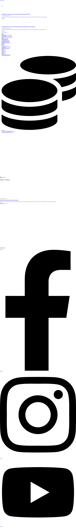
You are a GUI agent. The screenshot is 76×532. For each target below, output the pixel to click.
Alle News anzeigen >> (5, 32)
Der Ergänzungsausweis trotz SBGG (6, 42)
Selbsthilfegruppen (4, 35)
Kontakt (3, 50)
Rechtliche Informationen (5, 39)
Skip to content (2, 0)
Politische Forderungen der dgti (6, 55)
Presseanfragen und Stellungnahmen (6, 54)
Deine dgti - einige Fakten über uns (6, 46)
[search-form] (3, 178)
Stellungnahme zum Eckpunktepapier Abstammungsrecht (9, 200)
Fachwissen (3, 43)
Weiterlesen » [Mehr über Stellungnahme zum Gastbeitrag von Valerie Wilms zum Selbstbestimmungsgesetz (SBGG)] (3, 18)
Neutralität (3, 53)
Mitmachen (3, 44)
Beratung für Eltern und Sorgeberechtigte (7, 36)
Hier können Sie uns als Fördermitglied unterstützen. (8, 131)
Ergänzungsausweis (2, 177)
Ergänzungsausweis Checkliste (5, 41)
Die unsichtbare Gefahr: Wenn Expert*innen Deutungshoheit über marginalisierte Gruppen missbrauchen (18, 26)
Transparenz (3, 52)
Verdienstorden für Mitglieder (5, 48)
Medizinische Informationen (5, 38)
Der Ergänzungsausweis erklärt (6, 40)
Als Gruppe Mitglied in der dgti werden (7, 132)
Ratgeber (3, 33)
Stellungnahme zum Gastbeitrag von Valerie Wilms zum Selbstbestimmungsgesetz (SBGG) (16, 14)
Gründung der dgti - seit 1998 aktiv (6, 47)
